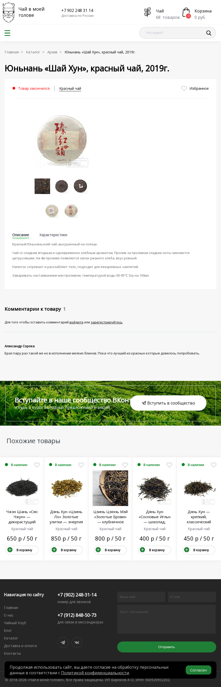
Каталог (11, 638)
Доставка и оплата (20, 645)
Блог (8, 630)
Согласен (198, 670)
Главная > (15, 52)
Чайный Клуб (15, 622)
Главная (11, 607)
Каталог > (36, 52)
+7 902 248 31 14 (77, 10)
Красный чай (70, 88)
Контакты (12, 653)
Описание (20, 234)
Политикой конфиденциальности (95, 673)
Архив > (55, 52)
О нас (8, 615)
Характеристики (53, 234)
